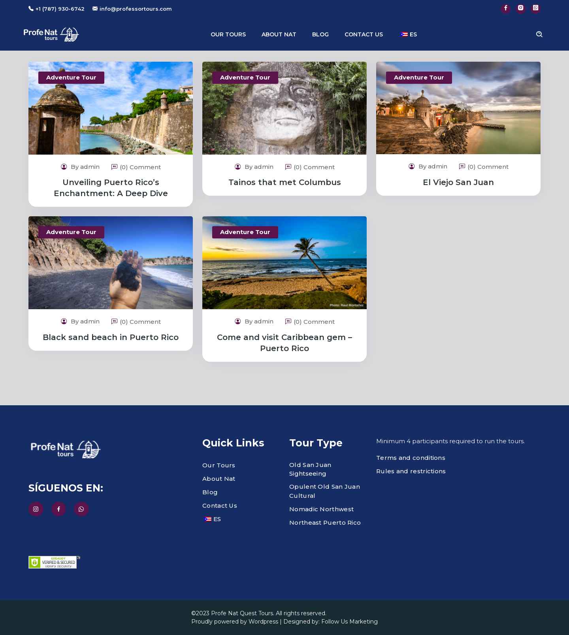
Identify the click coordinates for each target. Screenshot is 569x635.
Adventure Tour (71, 77)
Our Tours (228, 34)
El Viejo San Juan (458, 182)
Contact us (364, 34)
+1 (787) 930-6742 (60, 9)
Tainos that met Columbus (284, 182)
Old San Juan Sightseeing (310, 469)
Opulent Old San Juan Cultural (324, 491)
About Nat (279, 34)
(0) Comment (136, 167)
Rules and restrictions (411, 471)
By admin (80, 166)
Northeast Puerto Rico (325, 522)
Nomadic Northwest (321, 509)
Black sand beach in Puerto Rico (111, 337)
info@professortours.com (136, 9)
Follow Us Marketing (349, 621)
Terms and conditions (410, 457)
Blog (320, 34)
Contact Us (219, 505)
